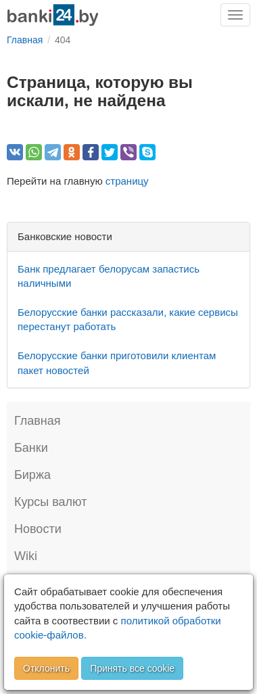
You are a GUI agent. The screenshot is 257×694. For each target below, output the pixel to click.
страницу (127, 181)
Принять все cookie (132, 668)
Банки (31, 448)
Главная (37, 420)
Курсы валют (50, 502)
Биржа (32, 475)
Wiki (25, 556)
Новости (38, 529)
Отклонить (46, 668)
